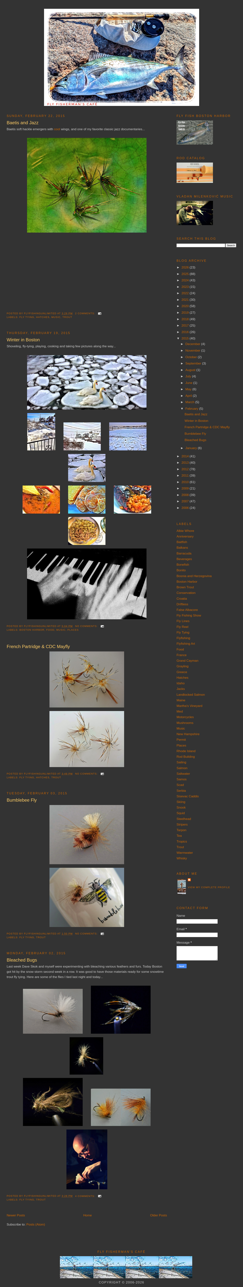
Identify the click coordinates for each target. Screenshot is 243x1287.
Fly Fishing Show (189, 615)
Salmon (182, 768)
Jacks (181, 689)
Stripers (182, 824)
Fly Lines (183, 621)
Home (87, 1215)
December (193, 344)
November (193, 350)
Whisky (182, 858)
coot (57, 129)
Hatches (42, 317)
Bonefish (183, 564)
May (188, 389)
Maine (181, 700)
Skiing (181, 802)
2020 (186, 306)
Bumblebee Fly (22, 800)
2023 (186, 287)
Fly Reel (182, 627)
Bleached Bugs (22, 959)
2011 (186, 475)
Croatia (182, 598)
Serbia (181, 790)
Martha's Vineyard (189, 706)
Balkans (182, 547)
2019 (186, 312)
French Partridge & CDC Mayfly (38, 646)
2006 (186, 508)
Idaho (181, 683)
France (182, 655)
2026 (186, 267)
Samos (182, 779)
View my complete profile (209, 887)
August (190, 370)
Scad (180, 785)
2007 (186, 501)
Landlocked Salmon (191, 694)
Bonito (181, 570)
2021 (186, 300)
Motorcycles (185, 717)
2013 (186, 462)
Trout (67, 317)
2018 (186, 319)
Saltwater (183, 773)
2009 (186, 488)
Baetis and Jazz (23, 122)
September (193, 363)
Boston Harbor (31, 629)
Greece (182, 672)
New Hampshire (188, 734)
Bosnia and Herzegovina (194, 576)
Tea (179, 836)
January (191, 448)
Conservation (186, 593)
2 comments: (85, 313)
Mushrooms (185, 723)
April (189, 396)
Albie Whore (185, 531)
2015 (186, 338)
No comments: (87, 626)
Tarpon (181, 830)
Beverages (184, 559)
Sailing (181, 762)
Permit (181, 739)
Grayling (183, 666)
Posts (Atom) (35, 1224)
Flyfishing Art (186, 643)
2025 (186, 274)
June (189, 383)
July (188, 376)
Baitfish (182, 542)
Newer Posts (16, 1215)
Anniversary (185, 536)
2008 (186, 495)
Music (56, 317)
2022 (186, 293)
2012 (186, 469)
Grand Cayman (187, 660)
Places (73, 629)
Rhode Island (186, 751)
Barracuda (184, 553)
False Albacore (187, 610)
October (191, 357)
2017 (186, 325)
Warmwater (185, 853)
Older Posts (158, 1215)
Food (50, 629)
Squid (181, 813)
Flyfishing (183, 638)
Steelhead (184, 819)
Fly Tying (26, 317)
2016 (186, 332)
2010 (186, 482)
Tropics (182, 841)
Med (180, 711)
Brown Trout (185, 587)
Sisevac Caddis (188, 796)
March (190, 402)
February (192, 408)
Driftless (182, 604)
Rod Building (186, 756)
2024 (186, 280)
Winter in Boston (23, 339)
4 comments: (85, 1196)
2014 (186, 456)
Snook (181, 807)
